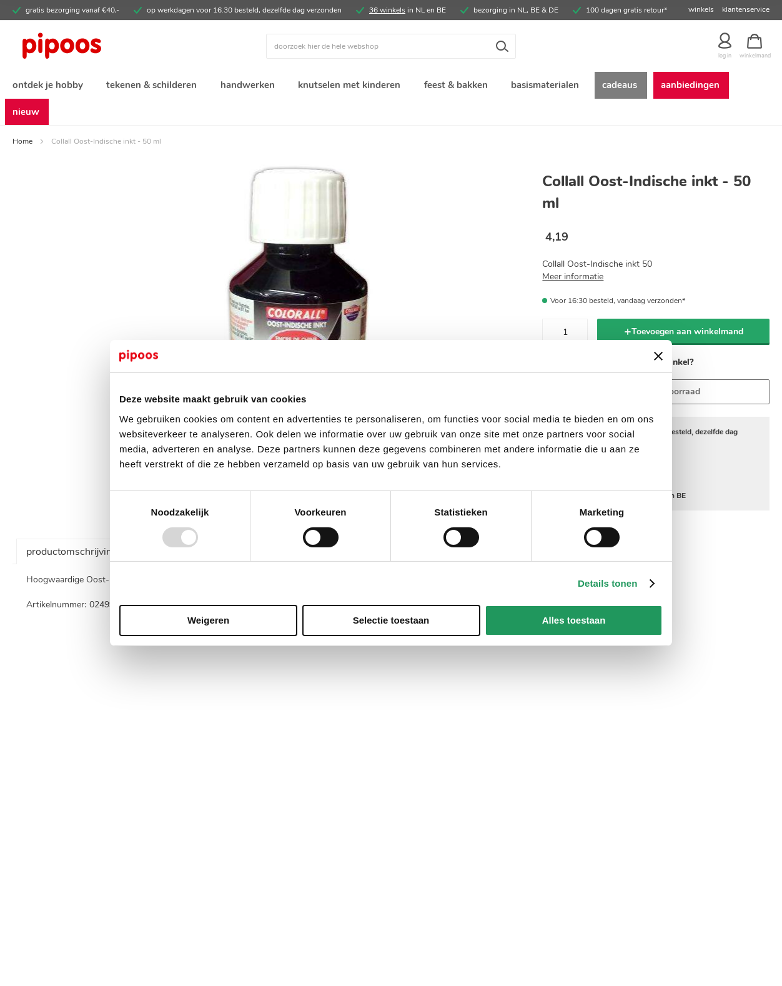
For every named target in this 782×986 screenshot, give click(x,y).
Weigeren (208, 620)
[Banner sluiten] (658, 356)
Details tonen (607, 583)
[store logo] (107, 46)
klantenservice (746, 9)
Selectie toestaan (391, 620)
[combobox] (391, 46)
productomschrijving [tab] (71, 528)
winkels (701, 9)
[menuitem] (47, 86)
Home (22, 117)
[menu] (391, 86)
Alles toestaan (574, 620)
